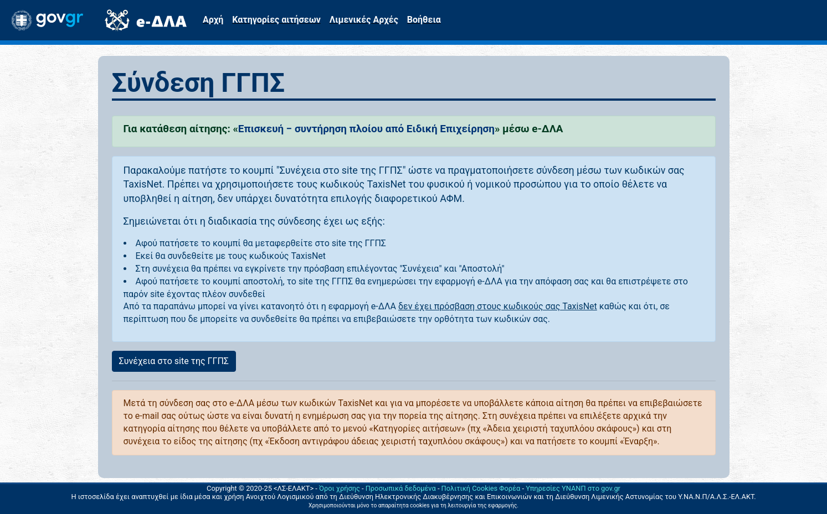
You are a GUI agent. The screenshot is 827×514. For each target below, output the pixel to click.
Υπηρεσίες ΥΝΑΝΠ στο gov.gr (573, 488)
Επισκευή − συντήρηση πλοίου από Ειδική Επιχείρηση (366, 128)
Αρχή (213, 19)
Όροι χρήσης (339, 488)
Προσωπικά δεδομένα (401, 488)
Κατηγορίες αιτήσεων (276, 19)
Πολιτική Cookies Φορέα (481, 488)
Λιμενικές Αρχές (364, 19)
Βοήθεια (424, 19)
